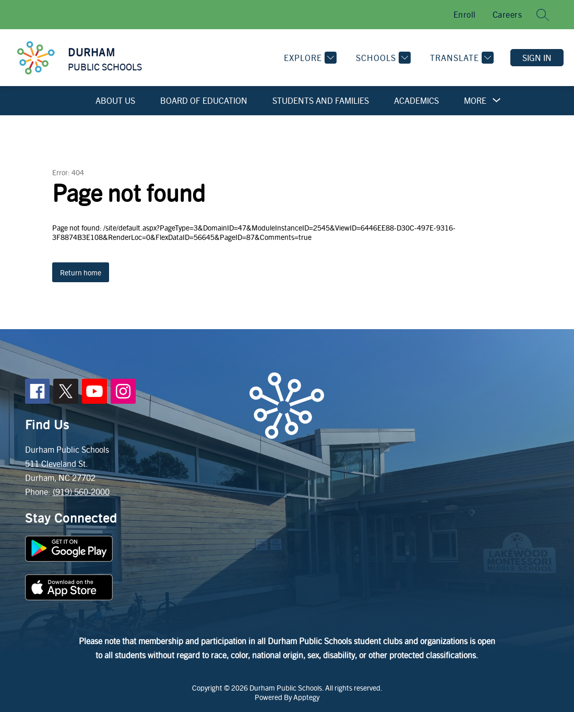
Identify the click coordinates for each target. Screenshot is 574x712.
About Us (115, 100)
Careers (507, 14)
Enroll (464, 14)
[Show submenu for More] (475, 100)
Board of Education (203, 100)
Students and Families (320, 100)
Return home (80, 272)
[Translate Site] (460, 57)
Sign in (537, 57)
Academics (416, 100)
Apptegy (306, 697)
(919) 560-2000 (81, 491)
